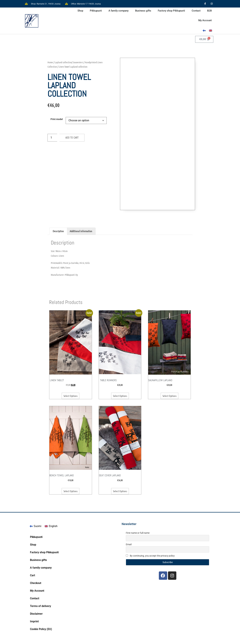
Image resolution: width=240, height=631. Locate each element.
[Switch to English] (210, 30)
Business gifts (143, 10)
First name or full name (138, 496)
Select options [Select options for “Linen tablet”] (71, 359)
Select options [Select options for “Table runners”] (120, 359)
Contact (196, 10)
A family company (118, 10)
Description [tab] (58, 194)
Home (50, 62)
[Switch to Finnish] (204, 30)
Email (129, 508)
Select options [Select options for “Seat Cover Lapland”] (120, 454)
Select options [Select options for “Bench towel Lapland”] (71, 454)
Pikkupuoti (96, 10)
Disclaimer (36, 577)
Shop (80, 10)
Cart (32, 539)
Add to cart (71, 137)
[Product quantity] (52, 138)
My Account (205, 20)
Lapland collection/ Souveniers (69, 62)
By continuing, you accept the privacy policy (150, 519)
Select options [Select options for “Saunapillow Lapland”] (169, 359)
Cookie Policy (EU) (41, 592)
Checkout (35, 546)
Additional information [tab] (81, 194)
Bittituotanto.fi (204, 627)
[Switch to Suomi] (35, 489)
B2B (209, 10)
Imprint (34, 585)
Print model (56, 119)
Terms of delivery (40, 569)
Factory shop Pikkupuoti (171, 10)
